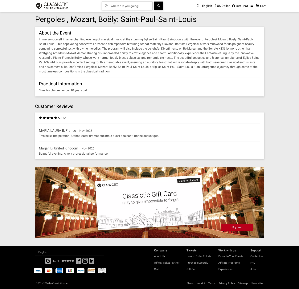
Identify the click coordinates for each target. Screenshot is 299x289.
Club (156, 269)
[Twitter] (85, 261)
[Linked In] (91, 261)
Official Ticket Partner (166, 262)
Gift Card (191, 269)
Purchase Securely (197, 262)
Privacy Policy (227, 283)
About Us (159, 256)
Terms (211, 283)
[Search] (158, 6)
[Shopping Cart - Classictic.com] (261, 6)
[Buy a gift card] (149, 202)
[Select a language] (69, 252)
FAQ (252, 262)
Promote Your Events (230, 256)
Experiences (225, 269)
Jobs (253, 269)
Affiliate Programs (229, 262)
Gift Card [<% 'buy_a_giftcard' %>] (240, 6)
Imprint (201, 283)
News (190, 283)
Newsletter (257, 283)
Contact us (256, 256)
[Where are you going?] (130, 5)
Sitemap (243, 283)
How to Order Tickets (198, 256)
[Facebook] (48, 260)
